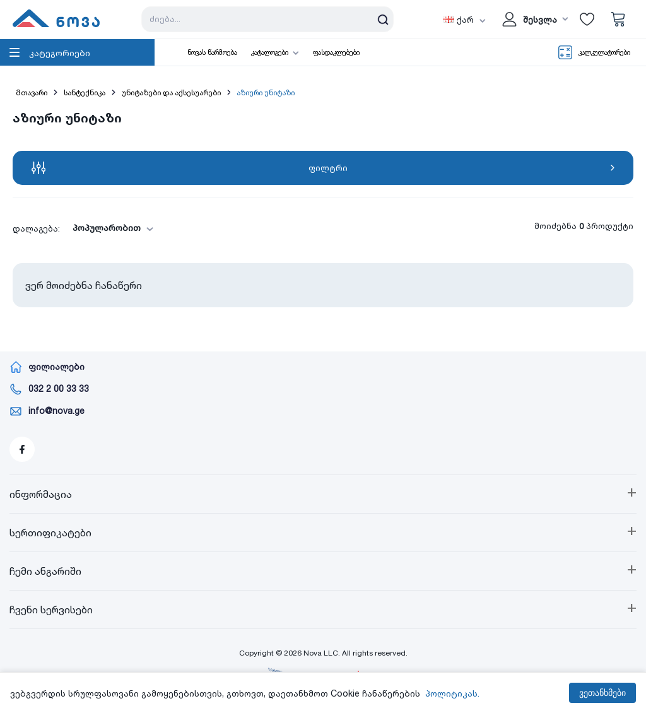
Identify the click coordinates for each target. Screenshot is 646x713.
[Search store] (267, 19)
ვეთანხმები (602, 693)
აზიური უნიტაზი (266, 92)
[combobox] (109, 228)
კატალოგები (269, 52)
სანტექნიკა (84, 92)
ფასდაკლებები (336, 52)
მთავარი (31, 92)
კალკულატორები (604, 52)
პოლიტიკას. (452, 693)
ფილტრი (323, 168)
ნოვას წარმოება (212, 52)
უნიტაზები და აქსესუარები (171, 92)
